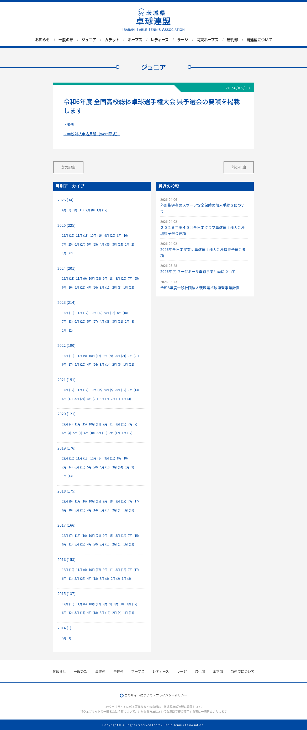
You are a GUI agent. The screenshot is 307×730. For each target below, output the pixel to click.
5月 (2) (77, 433)
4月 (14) (92, 510)
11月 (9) (81, 278)
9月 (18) (108, 278)
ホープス (135, 39)
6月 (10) (67, 510)
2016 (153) (66, 559)
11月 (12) (82, 313)
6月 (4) (66, 433)
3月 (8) (104, 578)
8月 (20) (120, 278)
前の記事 (238, 167)
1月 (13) (128, 287)
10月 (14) (96, 458)
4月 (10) (89, 433)
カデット (112, 39)
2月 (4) (116, 510)
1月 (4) (126, 399)
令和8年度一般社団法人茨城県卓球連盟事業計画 (200, 287)
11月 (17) (82, 390)
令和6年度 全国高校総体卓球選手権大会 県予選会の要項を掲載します (151, 106)
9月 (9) (107, 604)
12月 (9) (67, 501)
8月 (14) (120, 535)
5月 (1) (66, 638)
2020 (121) (66, 413)
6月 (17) (67, 364)
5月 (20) (80, 364)
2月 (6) (116, 364)
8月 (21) (120, 356)
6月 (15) (80, 467)
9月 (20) (109, 235)
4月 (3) (66, 210)
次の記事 (68, 167)
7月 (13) (133, 390)
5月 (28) (80, 544)
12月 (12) (68, 235)
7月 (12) (131, 604)
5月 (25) (92, 244)
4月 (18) (105, 467)
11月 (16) (81, 501)
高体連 (100, 671)
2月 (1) (115, 399)
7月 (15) (133, 535)
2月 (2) (129, 244)
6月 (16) (67, 287)
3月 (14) (117, 244)
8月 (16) (122, 235)
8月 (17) (120, 501)
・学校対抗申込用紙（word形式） (91, 133)
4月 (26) (92, 287)
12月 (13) (68, 278)
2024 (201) (66, 268)
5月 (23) (80, 510)
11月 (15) (81, 424)
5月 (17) (80, 612)
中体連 (118, 671)
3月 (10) (102, 433)
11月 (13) (82, 235)
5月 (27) (92, 321)
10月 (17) (96, 313)
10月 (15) (96, 390)
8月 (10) (122, 458)
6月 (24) (80, 244)
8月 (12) (120, 390)
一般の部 (66, 39)
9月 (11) (108, 424)
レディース (159, 39)
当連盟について (259, 39)
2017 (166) (66, 525)
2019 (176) (66, 448)
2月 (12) (114, 433)
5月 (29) (80, 287)
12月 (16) (68, 458)
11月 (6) (81, 569)
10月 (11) (95, 424)
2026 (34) (65, 199)
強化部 (200, 671)
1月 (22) (67, 253)
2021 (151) (66, 379)
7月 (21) (133, 356)
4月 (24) (92, 364)
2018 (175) (66, 491)
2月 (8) (90, 210)
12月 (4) (67, 424)
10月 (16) (96, 235)
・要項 (69, 124)
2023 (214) (66, 302)
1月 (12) (102, 210)
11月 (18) (82, 458)
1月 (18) (128, 510)
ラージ (182, 39)
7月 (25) (67, 244)
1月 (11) (128, 364)
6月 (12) (67, 612)
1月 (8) (126, 578)
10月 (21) (95, 535)
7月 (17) (133, 501)
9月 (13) (109, 313)
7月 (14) (67, 467)
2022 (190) (66, 345)
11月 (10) (81, 535)
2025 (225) (66, 225)
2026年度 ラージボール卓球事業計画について (198, 271)
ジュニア (89, 39)
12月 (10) (68, 313)
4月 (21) (92, 399)
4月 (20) (92, 544)
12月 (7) (67, 535)
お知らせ (42, 39)
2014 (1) (64, 627)
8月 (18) (122, 313)
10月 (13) (95, 278)
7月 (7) (132, 424)
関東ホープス (207, 39)
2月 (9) (129, 467)
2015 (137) (66, 593)
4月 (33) (105, 321)
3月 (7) (104, 399)
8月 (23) (120, 424)
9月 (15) (109, 458)
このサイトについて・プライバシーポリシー (155, 695)
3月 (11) (78, 210)
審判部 (232, 39)
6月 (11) (67, 544)
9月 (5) (109, 390)
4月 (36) (105, 244)
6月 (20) (80, 321)
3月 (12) (105, 544)
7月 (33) (67, 321)
